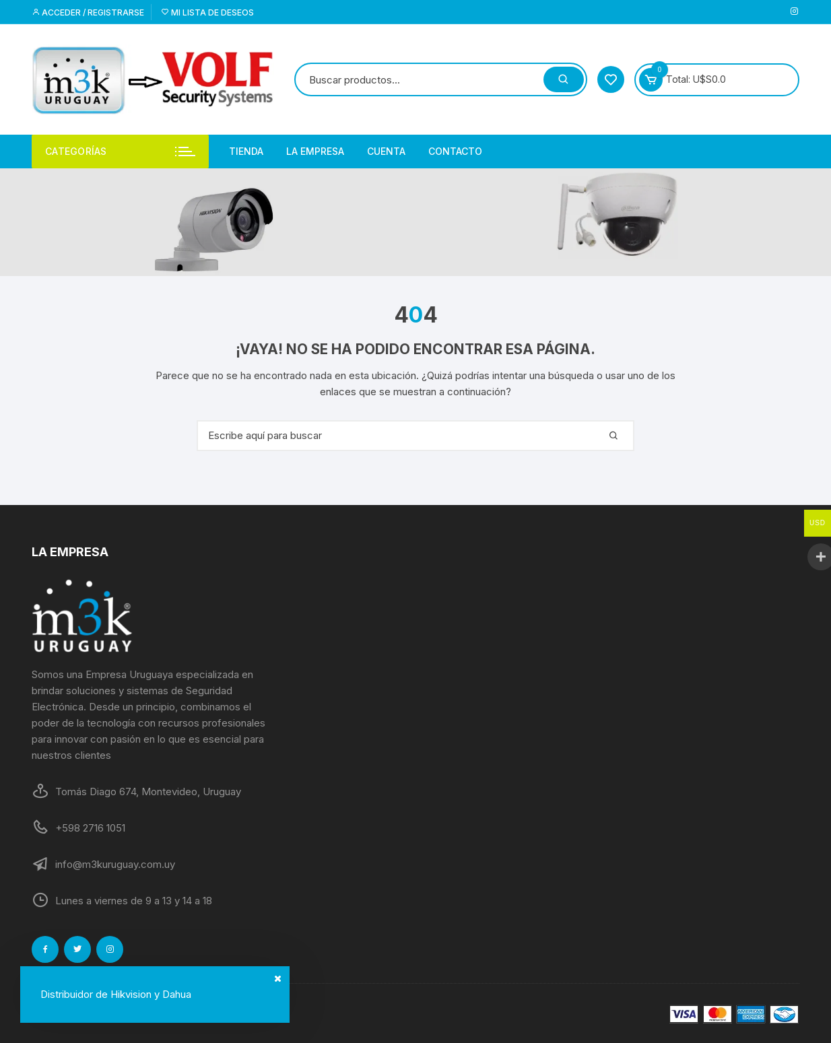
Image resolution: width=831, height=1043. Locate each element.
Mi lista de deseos (207, 12)
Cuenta (386, 151)
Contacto (455, 151)
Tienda (246, 151)
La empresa (315, 151)
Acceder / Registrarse (88, 12)
